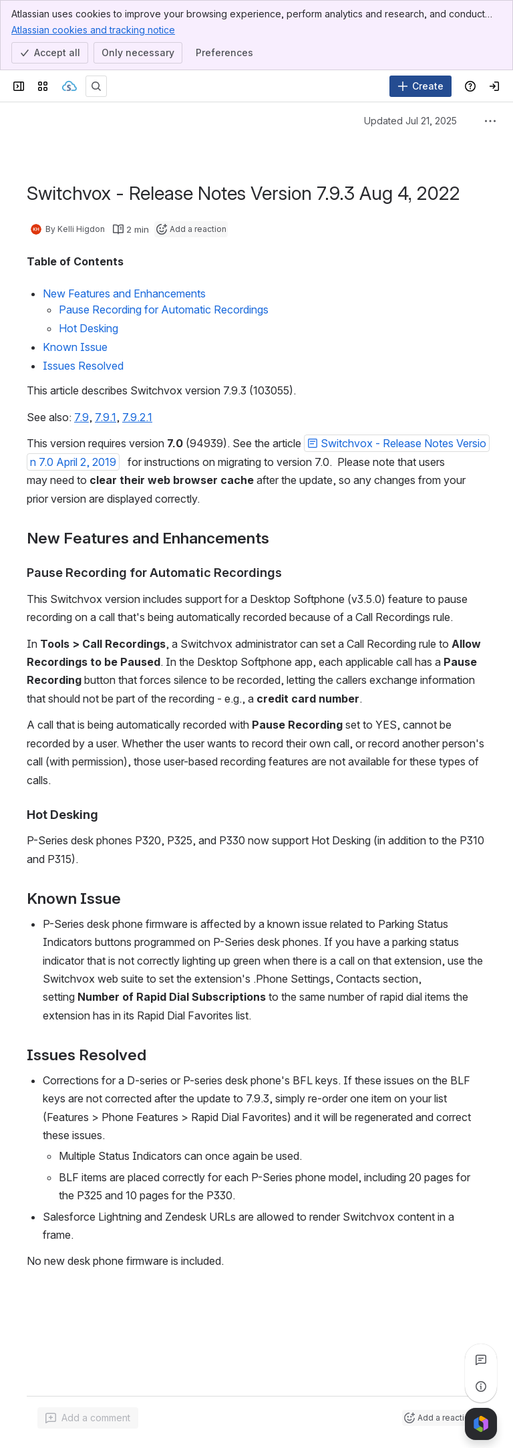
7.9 (81, 417)
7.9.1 (105, 417)
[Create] (420, 86)
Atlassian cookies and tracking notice (93, 29)
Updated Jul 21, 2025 (410, 120)
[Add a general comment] (87, 1418)
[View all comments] (481, 1359)
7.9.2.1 (137, 417)
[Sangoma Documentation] (69, 86)
